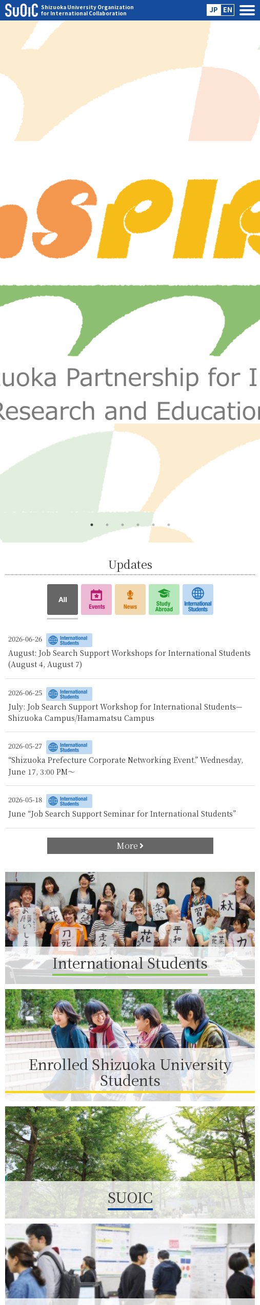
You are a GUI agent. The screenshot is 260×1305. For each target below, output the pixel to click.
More (130, 845)
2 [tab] (107, 525)
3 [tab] (122, 525)
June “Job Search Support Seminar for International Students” (122, 813)
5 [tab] (153, 525)
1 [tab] (92, 525)
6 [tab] (169, 525)
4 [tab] (138, 525)
